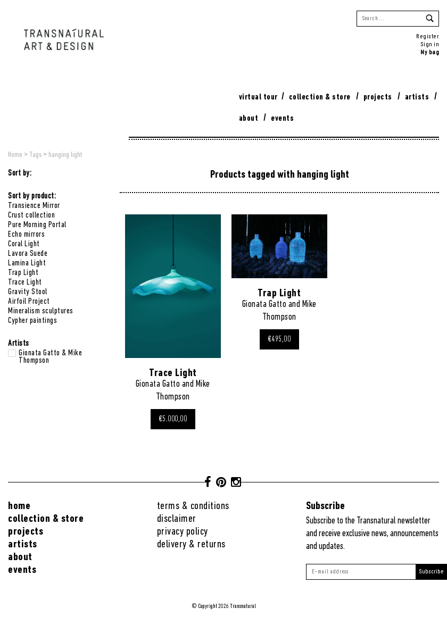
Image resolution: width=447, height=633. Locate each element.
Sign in (430, 44)
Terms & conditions (193, 506)
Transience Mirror (34, 206)
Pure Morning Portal (37, 225)
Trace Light (25, 282)
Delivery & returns (191, 544)
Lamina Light (27, 263)
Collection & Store (320, 97)
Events (282, 118)
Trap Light (23, 273)
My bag (429, 52)
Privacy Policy (182, 531)
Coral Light (24, 244)
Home (15, 155)
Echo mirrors (26, 234)
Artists (417, 97)
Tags (35, 155)
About (249, 118)
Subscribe (431, 571)
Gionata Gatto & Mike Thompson (50, 353)
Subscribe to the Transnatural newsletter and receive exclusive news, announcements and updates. (372, 534)
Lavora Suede (27, 253)
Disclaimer (176, 518)
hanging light (65, 155)
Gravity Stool (27, 292)
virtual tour (258, 97)
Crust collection (31, 215)
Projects (377, 97)
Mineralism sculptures (40, 311)
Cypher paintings (32, 320)
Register (427, 36)
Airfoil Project (29, 301)
